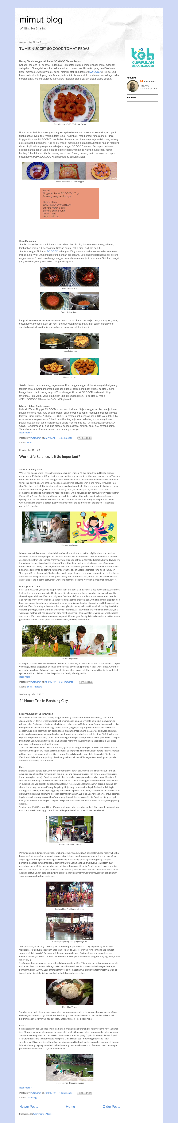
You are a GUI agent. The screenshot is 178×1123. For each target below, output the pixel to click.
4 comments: (66, 1092)
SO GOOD (95, 72)
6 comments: (66, 437)
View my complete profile (148, 87)
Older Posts (111, 1106)
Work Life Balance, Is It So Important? (49, 456)
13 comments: (66, 681)
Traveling (32, 1097)
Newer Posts (28, 1106)
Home (70, 1106)
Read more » (25, 432)
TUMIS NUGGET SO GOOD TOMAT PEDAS (54, 48)
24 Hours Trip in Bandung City (43, 700)
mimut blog (41, 19)
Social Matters (34, 686)
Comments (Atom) (42, 1113)
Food (29, 442)
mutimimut (149, 81)
